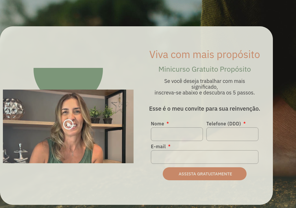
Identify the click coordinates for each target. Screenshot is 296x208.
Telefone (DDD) (224, 124)
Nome (158, 124)
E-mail (159, 146)
